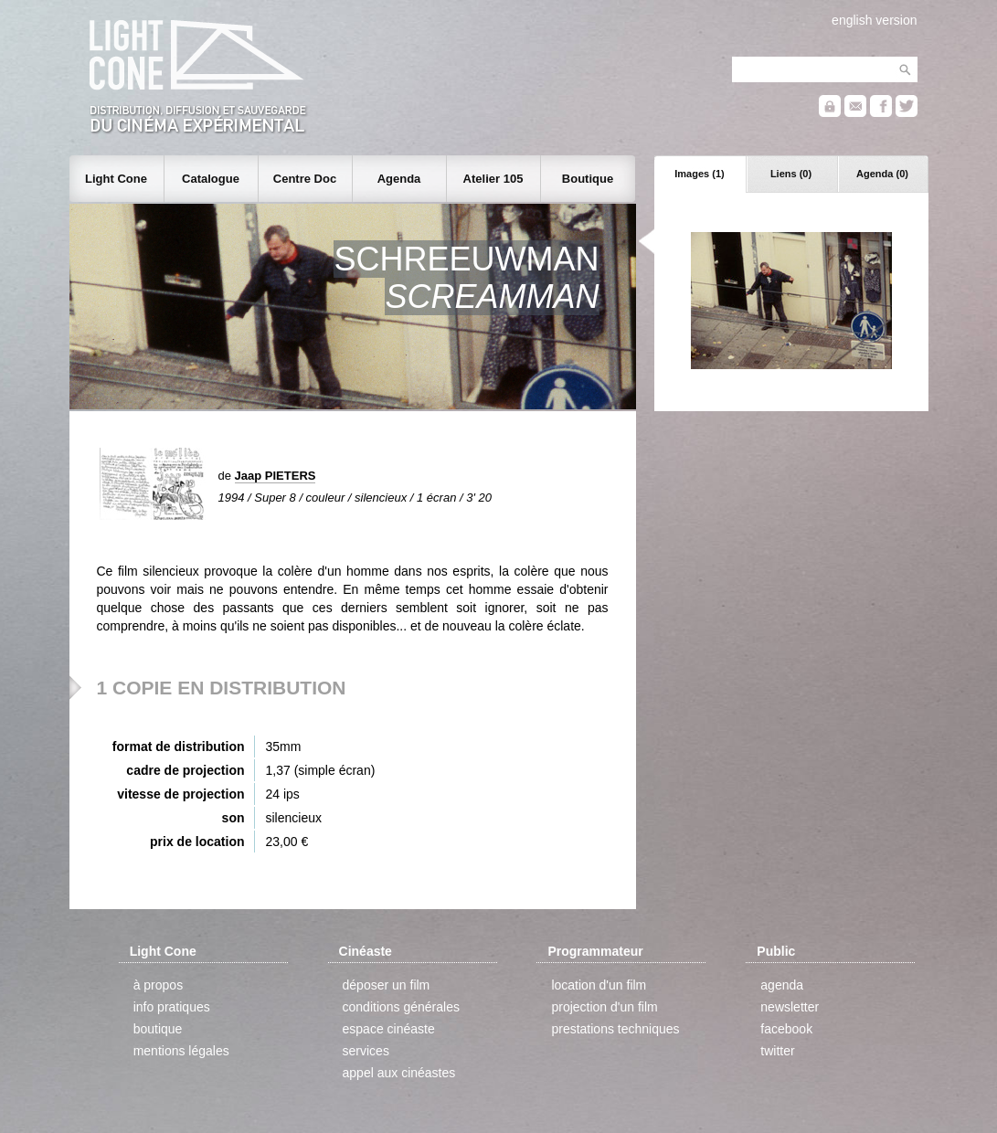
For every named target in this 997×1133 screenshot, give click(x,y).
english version (874, 20)
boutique (158, 1029)
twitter (777, 1050)
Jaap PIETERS (275, 475)
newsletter (789, 1007)
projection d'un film (604, 1007)
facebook (786, 1029)
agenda (781, 985)
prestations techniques (615, 1029)
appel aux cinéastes (399, 1072)
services (366, 1050)
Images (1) (699, 173)
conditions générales (401, 1007)
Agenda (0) (882, 173)
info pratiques (171, 1007)
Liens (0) (790, 173)
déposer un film (386, 985)
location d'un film (598, 985)
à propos (158, 985)
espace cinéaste (389, 1029)
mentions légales (181, 1050)
